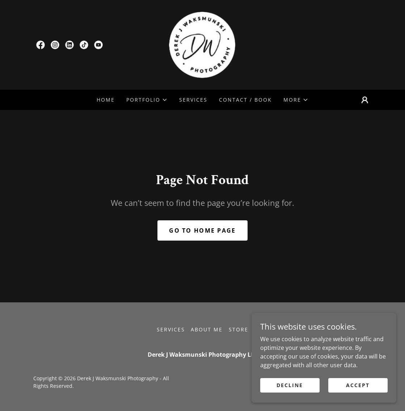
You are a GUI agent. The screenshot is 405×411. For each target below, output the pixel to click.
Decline (290, 385)
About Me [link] (207, 329)
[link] (40, 45)
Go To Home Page (202, 230)
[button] (147, 100)
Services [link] (193, 99)
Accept (358, 385)
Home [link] (106, 99)
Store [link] (238, 329)
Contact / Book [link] (245, 99)
